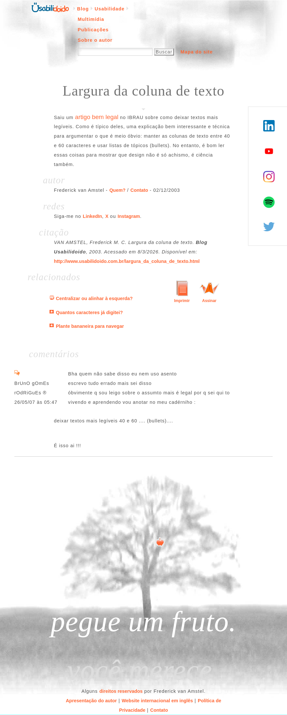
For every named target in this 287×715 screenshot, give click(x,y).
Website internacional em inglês (157, 700)
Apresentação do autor (91, 700)
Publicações (93, 29)
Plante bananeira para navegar (90, 326)
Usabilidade (109, 8)
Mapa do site (196, 51)
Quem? (117, 190)
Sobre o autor (95, 40)
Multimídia (91, 19)
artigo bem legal (96, 117)
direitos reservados (121, 691)
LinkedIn (92, 216)
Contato (139, 190)
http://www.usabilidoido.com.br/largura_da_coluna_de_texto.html (127, 261)
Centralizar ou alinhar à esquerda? (94, 298)
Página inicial (50, 6)
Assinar (209, 300)
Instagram (129, 216)
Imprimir (182, 300)
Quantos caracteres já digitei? (89, 312)
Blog (83, 8)
